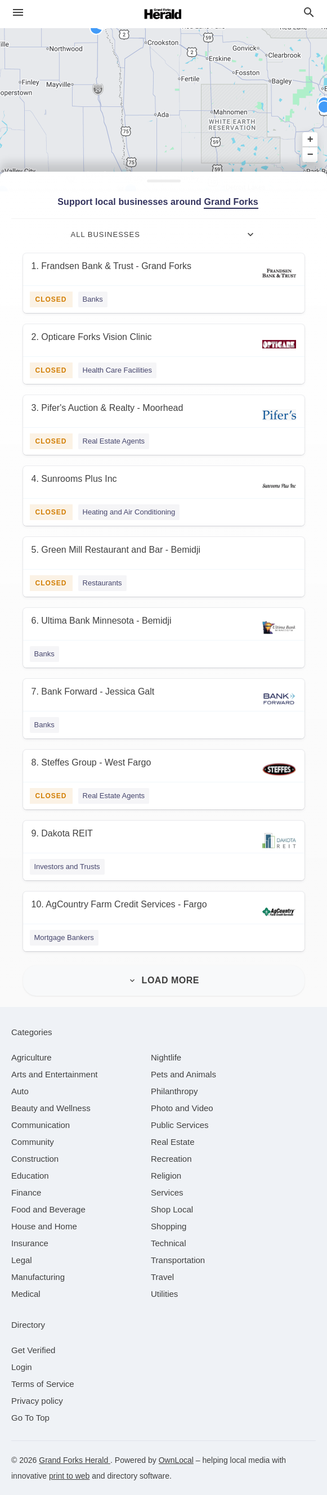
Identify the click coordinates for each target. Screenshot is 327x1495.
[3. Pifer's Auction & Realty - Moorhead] (164, 415)
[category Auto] (20, 1091)
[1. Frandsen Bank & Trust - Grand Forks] (164, 273)
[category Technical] (168, 1243)
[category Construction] (35, 1158)
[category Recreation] (171, 1158)
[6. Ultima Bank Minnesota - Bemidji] (164, 627)
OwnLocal (176, 1460)
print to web (69, 1475)
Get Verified (33, 1350)
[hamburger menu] (18, 13)
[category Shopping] (168, 1226)
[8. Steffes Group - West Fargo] (164, 769)
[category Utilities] (164, 1294)
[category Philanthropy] (174, 1091)
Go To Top (30, 1417)
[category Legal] (21, 1260)
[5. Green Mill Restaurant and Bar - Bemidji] (164, 557)
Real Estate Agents (114, 441)
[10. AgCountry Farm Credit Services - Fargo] (164, 911)
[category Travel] (162, 1277)
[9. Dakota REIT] (164, 840)
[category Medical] (26, 1294)
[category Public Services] (180, 1125)
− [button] (310, 155)
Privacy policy (37, 1401)
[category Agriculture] (31, 1057)
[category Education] (30, 1175)
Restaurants (102, 583)
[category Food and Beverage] (48, 1209)
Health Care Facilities (118, 370)
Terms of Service (42, 1384)
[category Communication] (40, 1125)
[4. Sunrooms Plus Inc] (164, 486)
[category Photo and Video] (182, 1108)
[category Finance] (26, 1192)
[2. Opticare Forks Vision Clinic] (164, 344)
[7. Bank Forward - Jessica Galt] (164, 698)
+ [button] (310, 139)
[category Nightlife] (166, 1057)
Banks (93, 299)
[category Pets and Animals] (183, 1074)
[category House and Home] (44, 1226)
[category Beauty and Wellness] (51, 1108)
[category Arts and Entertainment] (54, 1074)
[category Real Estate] (173, 1142)
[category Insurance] (29, 1243)
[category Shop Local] (172, 1209)
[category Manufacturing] (38, 1277)
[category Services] (167, 1192)
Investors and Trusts (67, 866)
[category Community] (32, 1142)
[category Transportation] (178, 1260)
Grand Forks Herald (74, 1460)
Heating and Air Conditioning (129, 512)
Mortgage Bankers (64, 937)
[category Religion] (166, 1175)
